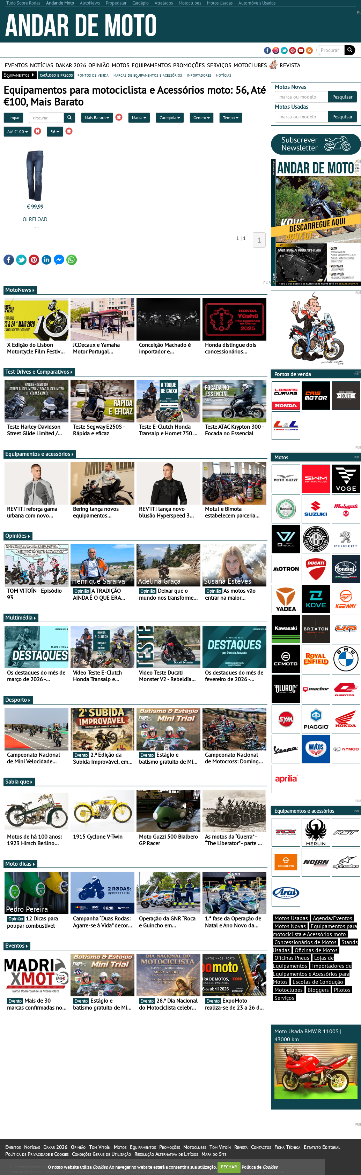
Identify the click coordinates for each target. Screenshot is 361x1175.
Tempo (230, 117)
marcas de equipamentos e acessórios (147, 75)
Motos (121, 65)
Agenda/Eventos (332, 918)
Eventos (16, 65)
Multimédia (21, 617)
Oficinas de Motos (316, 950)
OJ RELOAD (35, 219)
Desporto (18, 699)
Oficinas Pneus (291, 957)
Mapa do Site (213, 1154)
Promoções (189, 65)
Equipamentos (151, 65)
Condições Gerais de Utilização (101, 1154)
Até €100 (17, 131)
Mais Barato (97, 117)
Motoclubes (250, 65)
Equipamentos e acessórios (39, 453)
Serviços (219, 65)
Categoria (170, 117)
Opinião (99, 65)
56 (55, 131)
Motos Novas (290, 926)
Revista (290, 65)
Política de (259, 1167)
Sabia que (19, 781)
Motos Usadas (291, 918)
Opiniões (18, 535)
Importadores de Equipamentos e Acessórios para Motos (312, 973)
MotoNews (20, 289)
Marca (139, 117)
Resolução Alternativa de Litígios (166, 1154)
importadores (199, 75)
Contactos (261, 1147)
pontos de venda (93, 75)
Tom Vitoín (99, 1147)
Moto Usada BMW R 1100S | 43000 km (316, 1063)
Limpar (13, 117)
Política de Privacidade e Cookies (36, 1154)
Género (201, 117)
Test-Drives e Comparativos (39, 371)
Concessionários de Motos (305, 942)
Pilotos (342, 989)
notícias (223, 75)
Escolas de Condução (318, 981)
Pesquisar (342, 97)
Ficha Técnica (287, 1147)
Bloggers (318, 989)
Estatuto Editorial (322, 1147)
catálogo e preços (56, 75)
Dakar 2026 (71, 65)
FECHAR (229, 1167)
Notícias (41, 65)
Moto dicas (20, 863)
